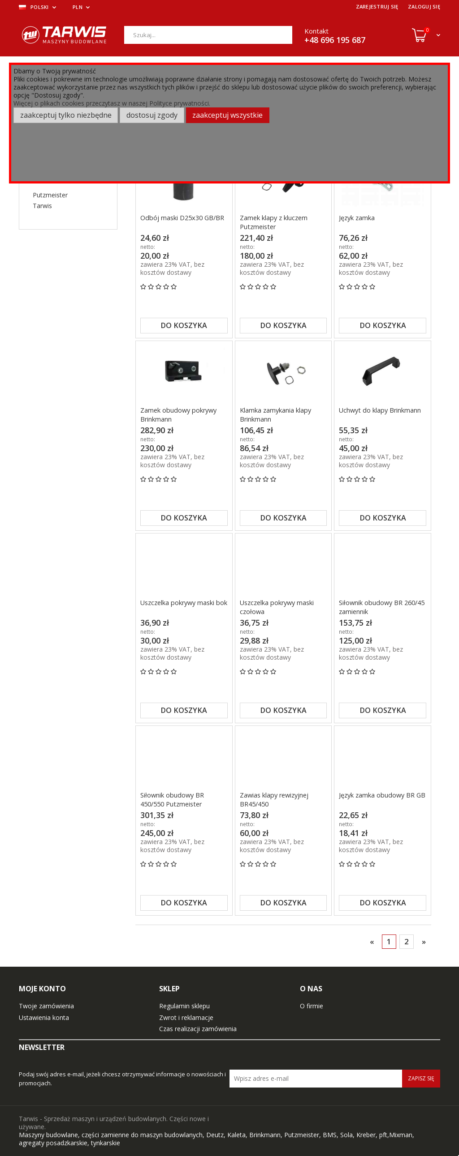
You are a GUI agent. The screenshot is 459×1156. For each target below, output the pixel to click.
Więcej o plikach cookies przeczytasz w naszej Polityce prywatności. (111, 103)
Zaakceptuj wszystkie (227, 115)
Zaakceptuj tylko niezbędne (66, 115)
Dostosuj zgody (152, 115)
